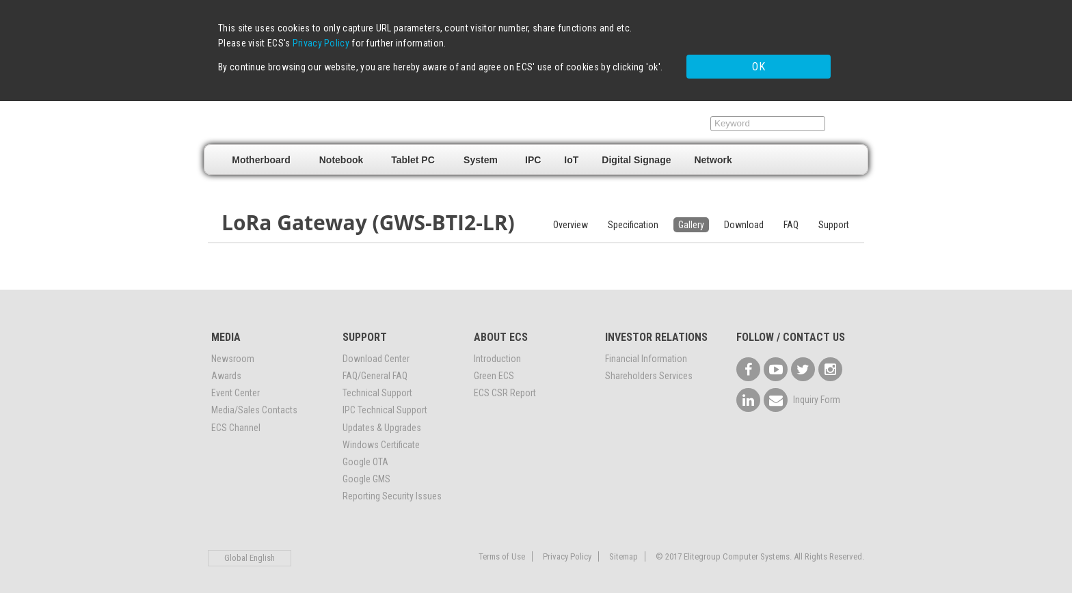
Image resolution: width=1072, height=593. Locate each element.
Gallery (691, 219)
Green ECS (494, 371)
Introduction (497, 353)
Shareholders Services (649, 371)
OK (733, 63)
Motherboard (261, 154)
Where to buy (592, 118)
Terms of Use (502, 551)
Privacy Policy (321, 43)
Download (744, 219)
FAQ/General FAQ (375, 371)
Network (713, 154)
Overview (570, 219)
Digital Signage (636, 154)
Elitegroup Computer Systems (303, 117)
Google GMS (366, 474)
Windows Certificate (381, 439)
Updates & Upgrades (382, 422)
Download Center (376, 353)
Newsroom (232, 353)
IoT (571, 154)
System (481, 154)
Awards (226, 371)
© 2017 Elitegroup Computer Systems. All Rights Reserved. (760, 551)
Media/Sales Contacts (254, 405)
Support (673, 118)
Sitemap (623, 551)
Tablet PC (413, 154)
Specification (633, 219)
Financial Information (646, 353)
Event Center (235, 388)
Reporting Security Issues (392, 491)
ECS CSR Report (505, 388)
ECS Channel (235, 422)
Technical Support (377, 388)
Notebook (341, 154)
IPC (533, 154)
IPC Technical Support (385, 405)
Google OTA (365, 457)
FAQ (791, 219)
